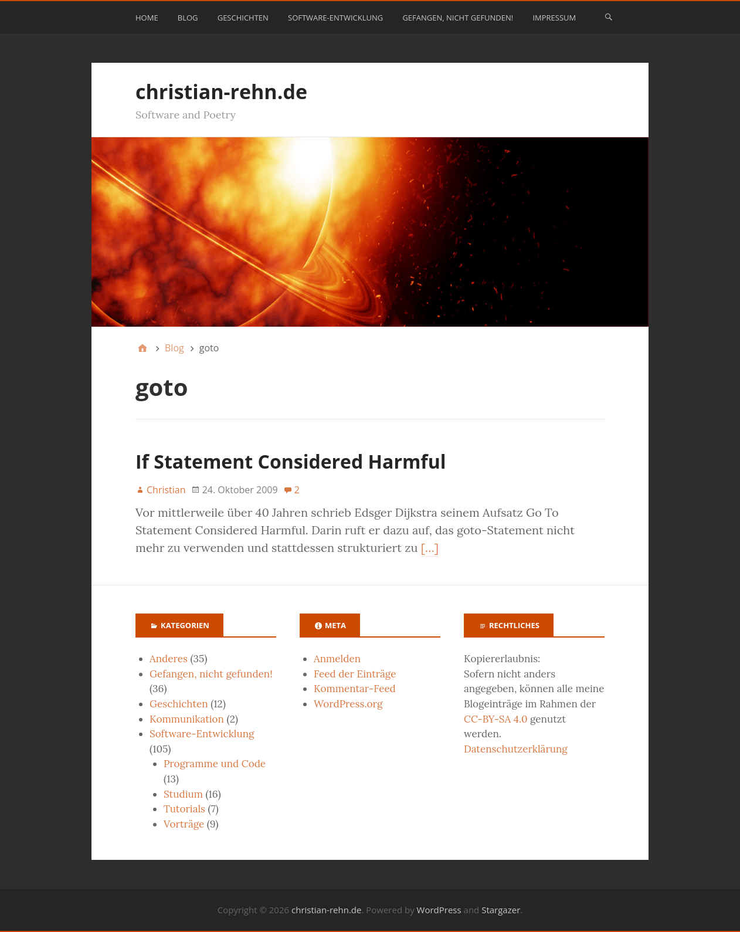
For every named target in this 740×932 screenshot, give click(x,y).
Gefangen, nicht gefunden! (457, 17)
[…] (430, 547)
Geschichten (243, 17)
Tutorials (184, 808)
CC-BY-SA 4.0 (496, 719)
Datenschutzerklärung (516, 749)
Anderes (169, 658)
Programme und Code (215, 763)
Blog (188, 17)
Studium (183, 794)
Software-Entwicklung (335, 17)
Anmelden (337, 658)
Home (146, 17)
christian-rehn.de (221, 91)
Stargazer (500, 910)
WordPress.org (348, 703)
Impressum (554, 17)
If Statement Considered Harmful (290, 461)
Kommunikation (187, 719)
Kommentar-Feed (355, 688)
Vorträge (184, 824)
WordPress (439, 910)
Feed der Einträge (355, 673)
